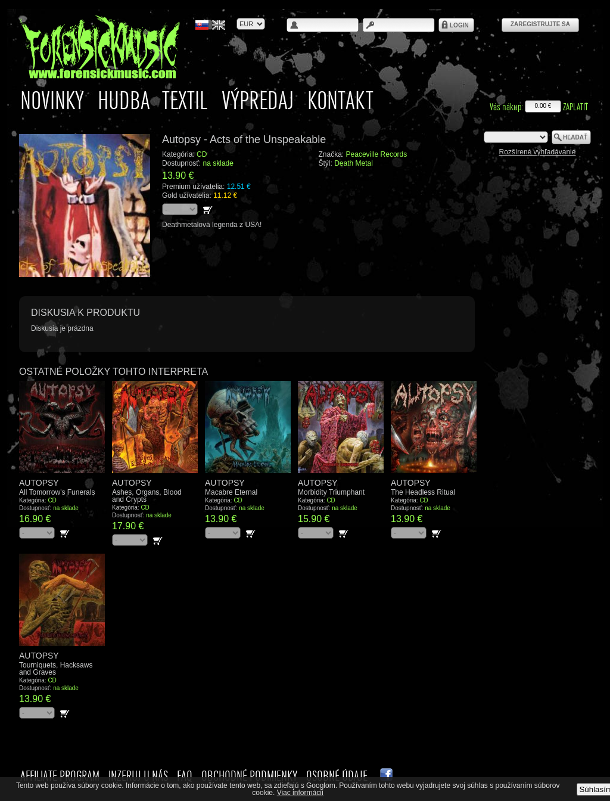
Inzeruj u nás (138, 775)
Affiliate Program (59, 775)
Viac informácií (300, 792)
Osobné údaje (337, 775)
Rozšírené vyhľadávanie (537, 152)
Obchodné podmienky (249, 775)
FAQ (184, 775)
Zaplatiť (575, 106)
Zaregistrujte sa (540, 24)
